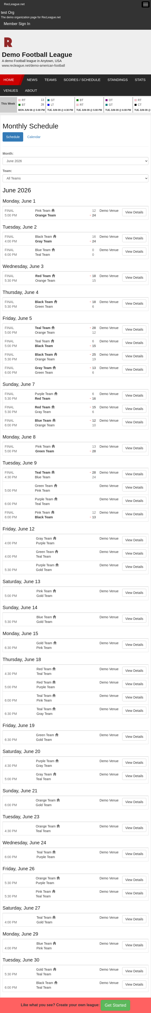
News (32, 80)
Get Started (115, 1005)
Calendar (34, 137)
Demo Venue (108, 210)
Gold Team (44, 570)
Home (9, 80)
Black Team (43, 236)
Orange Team (45, 215)
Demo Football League (37, 54)
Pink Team (42, 210)
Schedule (13, 137)
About (31, 90)
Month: (8, 153)
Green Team (44, 306)
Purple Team (44, 394)
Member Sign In (17, 24)
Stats (140, 80)
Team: (7, 171)
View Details (134, 212)
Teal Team (42, 254)
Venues (11, 90)
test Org (7, 13)
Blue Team (43, 250)
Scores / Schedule (82, 80)
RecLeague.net (14, 4)
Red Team (43, 276)
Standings (117, 80)
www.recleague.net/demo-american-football (33, 65)
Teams (50, 80)
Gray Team (43, 241)
